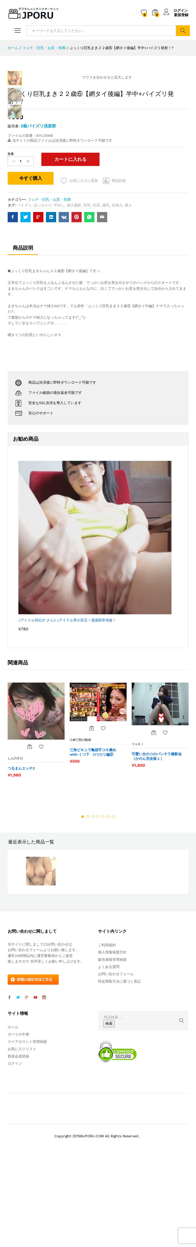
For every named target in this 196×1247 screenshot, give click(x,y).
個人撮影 (74, 295)
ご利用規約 (107, 1035)
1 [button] (82, 906)
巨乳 (87, 295)
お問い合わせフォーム (116, 1064)
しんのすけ (15, 848)
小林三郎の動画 (80, 829)
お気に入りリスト (22, 1139)
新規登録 (181, 15)
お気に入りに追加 (84, 270)
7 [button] (113, 906)
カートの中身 (18, 1124)
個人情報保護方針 (112, 1042)
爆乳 (105, 295)
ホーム (13, 1117)
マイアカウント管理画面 (27, 1131)
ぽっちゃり (43, 295)
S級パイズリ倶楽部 (38, 215)
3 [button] (93, 906)
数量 (11, 243)
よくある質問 (108, 1056)
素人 (128, 295)
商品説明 (23, 337)
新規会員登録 (18, 1146)
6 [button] (108, 906)
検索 (183, 30)
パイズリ (24, 295)
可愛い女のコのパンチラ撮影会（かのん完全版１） (157, 846)
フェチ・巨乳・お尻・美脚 (49, 289)
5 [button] (103, 906)
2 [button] (88, 906)
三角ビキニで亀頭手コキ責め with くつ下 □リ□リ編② (95, 842)
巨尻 (96, 295)
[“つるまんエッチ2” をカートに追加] (29, 836)
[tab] (23, 340)
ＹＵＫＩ (138, 834)
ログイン (175, 10)
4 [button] (98, 906)
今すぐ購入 (30, 267)
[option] (36, 822)
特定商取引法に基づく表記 (119, 1071)
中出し (59, 295)
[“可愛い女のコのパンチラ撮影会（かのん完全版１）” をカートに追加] (153, 822)
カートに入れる (67, 249)
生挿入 (117, 295)
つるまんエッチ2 (21, 858)
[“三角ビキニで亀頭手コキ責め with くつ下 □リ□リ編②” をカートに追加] (91, 818)
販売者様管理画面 (112, 1049)
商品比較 (119, 270)
